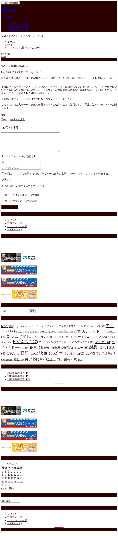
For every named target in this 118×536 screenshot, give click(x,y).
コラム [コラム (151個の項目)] (17, 340)
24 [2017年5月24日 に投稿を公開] (9, 485)
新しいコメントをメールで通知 (22, 198)
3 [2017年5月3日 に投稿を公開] (8, 475)
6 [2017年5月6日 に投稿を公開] (17, 475)
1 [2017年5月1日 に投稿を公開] (2, 475)
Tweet (4, 119)
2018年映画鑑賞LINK (18, 30)
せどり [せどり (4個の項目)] (54, 330)
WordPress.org (14, 233)
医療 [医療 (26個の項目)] (60, 351)
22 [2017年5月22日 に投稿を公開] (3, 485)
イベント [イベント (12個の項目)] (32, 335)
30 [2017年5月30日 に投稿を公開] (6, 488)
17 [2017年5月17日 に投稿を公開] (9, 482)
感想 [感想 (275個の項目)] (98, 350)
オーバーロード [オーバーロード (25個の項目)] (69, 335)
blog (9, 44)
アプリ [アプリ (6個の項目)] (20, 335)
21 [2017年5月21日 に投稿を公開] (21, 482)
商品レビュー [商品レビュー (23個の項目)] (77, 351)
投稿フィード (14, 227)
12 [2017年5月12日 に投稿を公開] (15, 478)
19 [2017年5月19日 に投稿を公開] (15, 482)
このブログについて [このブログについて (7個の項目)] (38, 330)
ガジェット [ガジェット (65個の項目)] (94, 335)
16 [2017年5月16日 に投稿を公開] (6, 482)
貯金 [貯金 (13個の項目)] (19, 363)
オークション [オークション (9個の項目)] (48, 335)
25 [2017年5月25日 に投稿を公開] (12, 485)
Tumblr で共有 (17, 119)
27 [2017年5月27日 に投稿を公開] (18, 485)
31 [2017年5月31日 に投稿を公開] (9, 488)
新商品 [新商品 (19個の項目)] (13, 357)
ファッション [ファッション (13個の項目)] (48, 346)
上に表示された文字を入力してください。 (24, 189)
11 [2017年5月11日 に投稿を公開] (12, 478)
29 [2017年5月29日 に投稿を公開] (3, 488)
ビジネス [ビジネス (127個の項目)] (25, 345)
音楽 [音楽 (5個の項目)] (81, 363)
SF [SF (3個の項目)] (24, 330)
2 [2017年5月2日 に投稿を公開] (5, 475)
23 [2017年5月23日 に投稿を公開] (6, 485)
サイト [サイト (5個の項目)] (57, 341)
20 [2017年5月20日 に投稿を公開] (18, 482)
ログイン (12, 223)
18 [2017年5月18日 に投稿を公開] (12, 482)
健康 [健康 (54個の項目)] (36, 351)
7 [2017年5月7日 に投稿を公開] (20, 475)
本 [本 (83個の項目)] (64, 357)
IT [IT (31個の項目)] (17, 329)
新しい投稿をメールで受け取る (22, 204)
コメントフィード (17, 230)
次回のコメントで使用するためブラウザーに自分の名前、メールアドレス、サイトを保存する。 (58, 177)
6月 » (11, 492)
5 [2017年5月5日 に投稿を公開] (14, 475)
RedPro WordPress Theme (26, 533)
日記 (36, 72)
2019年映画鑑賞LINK (18, 27)
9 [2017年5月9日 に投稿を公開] (5, 478)
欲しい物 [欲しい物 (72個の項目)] (90, 357)
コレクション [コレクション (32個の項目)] (40, 340)
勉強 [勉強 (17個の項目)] (49, 351)
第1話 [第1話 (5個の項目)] (10, 363)
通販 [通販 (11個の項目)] (51, 363)
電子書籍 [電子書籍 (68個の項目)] (67, 363)
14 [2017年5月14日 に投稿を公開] (21, 478)
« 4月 (4, 492)
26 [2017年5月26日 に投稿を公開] (15, 485)
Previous (5, 53)
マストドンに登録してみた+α (14, 66)
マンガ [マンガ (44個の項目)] (103, 345)
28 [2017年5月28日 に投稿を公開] (21, 485)
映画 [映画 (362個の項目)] (49, 356)
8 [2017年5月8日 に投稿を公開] (2, 478)
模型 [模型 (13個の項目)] (75, 357)
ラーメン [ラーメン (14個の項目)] (22, 351)
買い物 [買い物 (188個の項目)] (35, 362)
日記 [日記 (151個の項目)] (29, 357)
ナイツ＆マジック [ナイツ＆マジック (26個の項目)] (92, 340)
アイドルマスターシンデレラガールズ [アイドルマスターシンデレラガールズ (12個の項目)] (82, 330)
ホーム (11, 41)
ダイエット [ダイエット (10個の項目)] (69, 340)
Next (3, 56)
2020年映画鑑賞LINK (18, 23)
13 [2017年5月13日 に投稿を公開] (18, 478)
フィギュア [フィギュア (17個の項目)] (68, 345)
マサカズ (23, 72)
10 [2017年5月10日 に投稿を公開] (9, 478)
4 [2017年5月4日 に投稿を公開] (11, 475)
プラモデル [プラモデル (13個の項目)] (85, 346)
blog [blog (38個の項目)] (7, 329)
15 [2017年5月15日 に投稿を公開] (3, 482)
